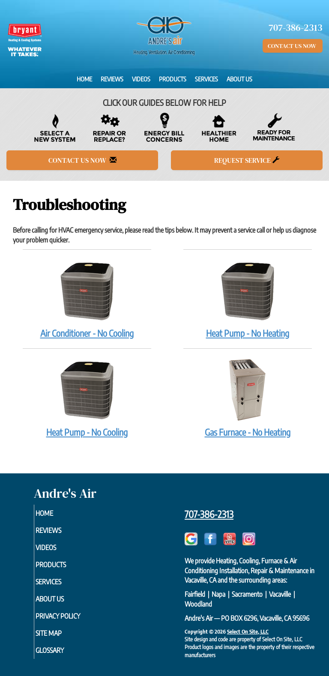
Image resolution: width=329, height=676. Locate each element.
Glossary (61, 650)
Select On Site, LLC (248, 631)
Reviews (112, 79)
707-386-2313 (209, 514)
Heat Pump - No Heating (247, 298)
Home (84, 79)
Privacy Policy (69, 616)
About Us (239, 79)
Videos (141, 79)
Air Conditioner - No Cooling (87, 298)
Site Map (60, 633)
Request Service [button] (246, 160)
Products (172, 79)
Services (206, 79)
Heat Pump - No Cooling (87, 397)
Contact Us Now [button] (292, 46)
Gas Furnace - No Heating (247, 397)
